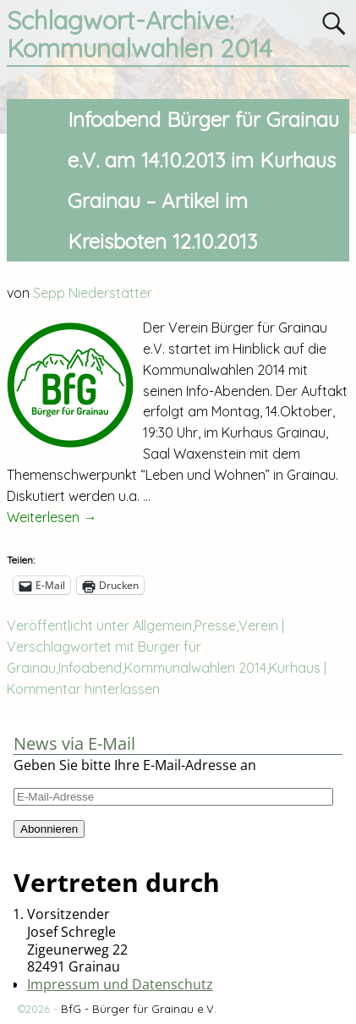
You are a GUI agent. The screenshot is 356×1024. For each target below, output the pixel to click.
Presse (215, 625)
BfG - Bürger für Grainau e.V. (138, 1009)
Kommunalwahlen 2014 (195, 667)
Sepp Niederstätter (92, 292)
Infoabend (90, 667)
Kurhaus (294, 667)
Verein (258, 625)
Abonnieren (49, 829)
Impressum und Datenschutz (120, 984)
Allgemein (162, 625)
